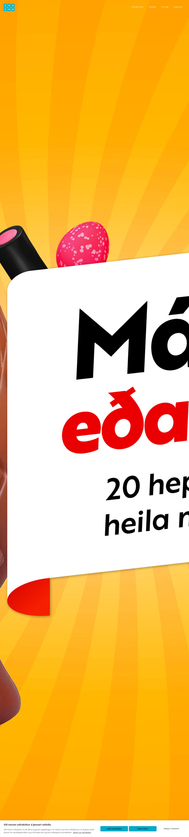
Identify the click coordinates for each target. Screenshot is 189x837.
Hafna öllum (142, 828)
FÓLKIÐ (164, 7)
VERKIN (152, 7)
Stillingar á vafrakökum (171, 829)
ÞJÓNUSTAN (137, 7)
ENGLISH (178, 7)
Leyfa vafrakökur (114, 828)
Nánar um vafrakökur (82, 832)
